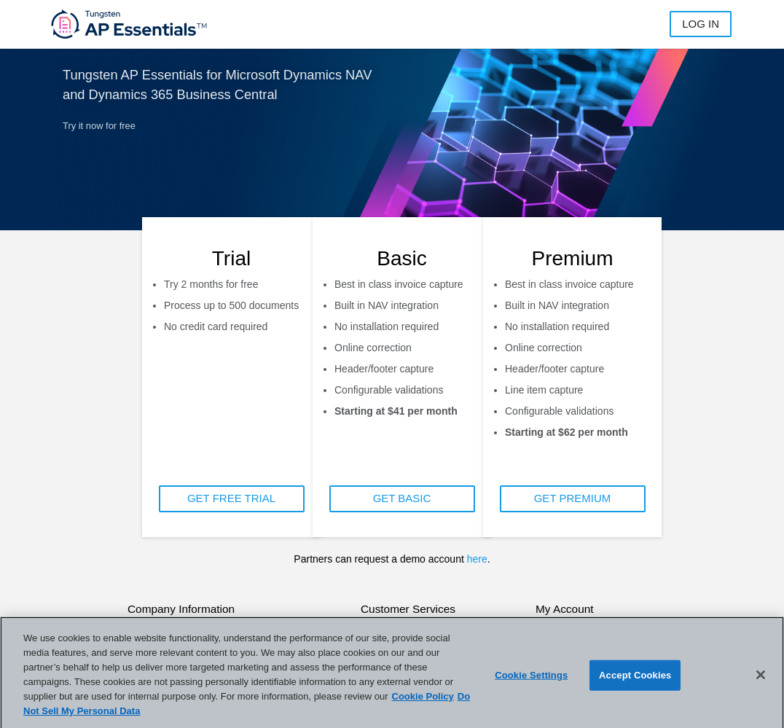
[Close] (761, 681)
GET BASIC (402, 498)
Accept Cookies (635, 681)
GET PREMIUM (572, 498)
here (477, 559)
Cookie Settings (531, 681)
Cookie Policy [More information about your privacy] (423, 703)
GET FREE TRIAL (231, 498)
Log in (700, 23)
